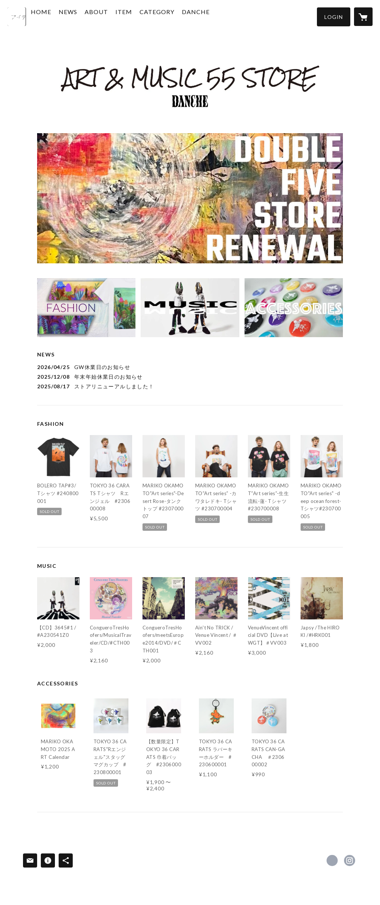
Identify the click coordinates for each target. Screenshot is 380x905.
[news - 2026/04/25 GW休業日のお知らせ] (190, 367)
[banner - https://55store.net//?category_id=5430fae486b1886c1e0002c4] (190, 307)
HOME (58, 16)
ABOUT (113, 16)
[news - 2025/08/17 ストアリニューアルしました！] (190, 386)
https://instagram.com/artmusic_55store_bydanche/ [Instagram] (349, 860)
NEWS (85, 16)
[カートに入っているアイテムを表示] (363, 16)
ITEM (141, 16)
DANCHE (213, 16)
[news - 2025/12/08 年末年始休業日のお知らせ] (190, 377)
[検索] (16, 16)
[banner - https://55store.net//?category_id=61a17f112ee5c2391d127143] (86, 307)
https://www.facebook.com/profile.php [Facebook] (332, 860)
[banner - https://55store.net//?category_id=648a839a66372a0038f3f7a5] (294, 307)
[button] (333, 16)
